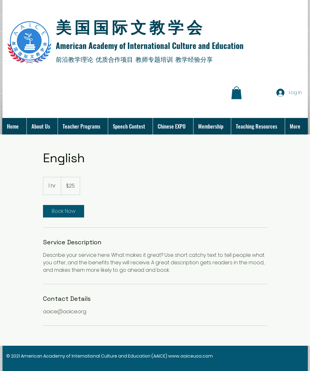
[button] (236, 92)
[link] (63, 211)
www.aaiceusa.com (190, 356)
